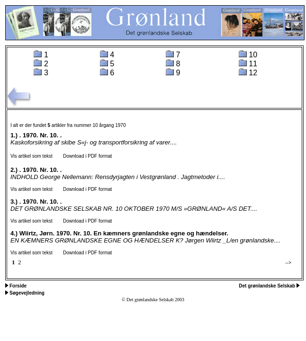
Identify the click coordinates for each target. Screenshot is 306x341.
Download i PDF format (83, 156)
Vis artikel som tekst (31, 156)
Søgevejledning (27, 293)
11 (253, 64)
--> (288, 262)
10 (253, 55)
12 (253, 73)
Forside (18, 285)
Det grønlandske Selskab (268, 285)
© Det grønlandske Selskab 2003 (153, 299)
